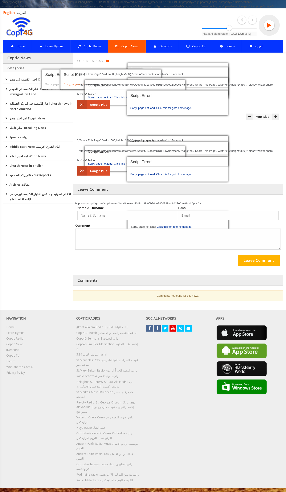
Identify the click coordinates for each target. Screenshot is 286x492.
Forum (10, 361)
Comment (82, 225)
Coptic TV (12, 355)
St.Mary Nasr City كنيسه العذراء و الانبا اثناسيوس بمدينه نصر (107, 362)
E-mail (182, 208)
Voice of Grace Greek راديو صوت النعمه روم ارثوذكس (104, 419)
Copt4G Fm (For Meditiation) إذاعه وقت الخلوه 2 (107, 346)
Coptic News (15, 344)
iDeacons (12, 350)
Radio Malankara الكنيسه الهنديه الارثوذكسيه (104, 480)
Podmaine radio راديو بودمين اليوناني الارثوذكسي (107, 474)
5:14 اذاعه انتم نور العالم (91, 354)
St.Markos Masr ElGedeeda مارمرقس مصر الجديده (104, 394)
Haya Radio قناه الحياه (90, 428)
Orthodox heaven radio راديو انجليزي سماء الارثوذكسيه (104, 466)
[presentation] (107, 261)
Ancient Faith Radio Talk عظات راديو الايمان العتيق (104, 456)
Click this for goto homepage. (174, 108)
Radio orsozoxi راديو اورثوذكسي (97, 376)
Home (10, 327)
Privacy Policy (15, 372)
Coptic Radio (15, 338)
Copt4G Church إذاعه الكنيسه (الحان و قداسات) (106, 333)
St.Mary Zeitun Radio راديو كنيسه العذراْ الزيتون (106, 370)
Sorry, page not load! (143, 108)
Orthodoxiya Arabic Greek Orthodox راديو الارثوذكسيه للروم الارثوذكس (104, 435)
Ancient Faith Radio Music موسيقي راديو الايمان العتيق (107, 446)
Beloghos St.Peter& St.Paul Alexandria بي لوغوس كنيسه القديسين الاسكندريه (104, 384)
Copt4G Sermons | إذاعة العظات (97, 338)
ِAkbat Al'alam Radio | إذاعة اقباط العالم (102, 327)
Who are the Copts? (19, 367)
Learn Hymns (15, 333)
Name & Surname (90, 208)
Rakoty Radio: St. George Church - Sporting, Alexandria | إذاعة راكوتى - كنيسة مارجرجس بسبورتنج (105, 407)
